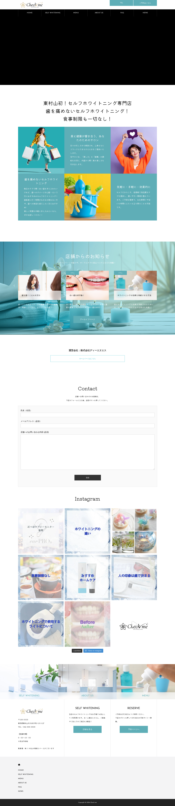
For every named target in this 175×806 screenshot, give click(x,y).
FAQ (122, 13)
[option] (39, 290)
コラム (24, 273)
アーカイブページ (87, 319)
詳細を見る (87, 729)
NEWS (145, 13)
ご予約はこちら (145, 3)
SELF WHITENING (52, 13)
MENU (76, 13)
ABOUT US (99, 13)
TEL (121, 3)
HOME (29, 13)
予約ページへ (133, 729)
